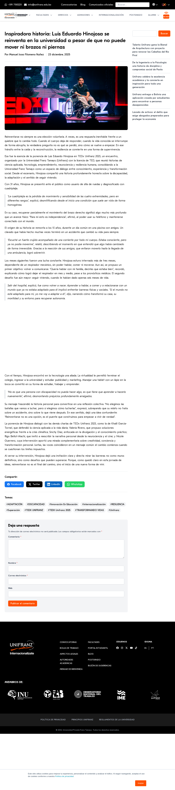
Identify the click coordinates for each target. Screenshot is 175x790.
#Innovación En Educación (63, 504)
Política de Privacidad (53, 719)
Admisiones (85, 15)
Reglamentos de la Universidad (117, 719)
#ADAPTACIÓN (14, 504)
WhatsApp (74, 484)
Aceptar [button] (141, 783)
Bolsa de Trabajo (69, 648)
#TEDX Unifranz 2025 (59, 510)
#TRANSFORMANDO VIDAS (89, 510)
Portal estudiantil (98, 648)
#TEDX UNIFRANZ (34, 510)
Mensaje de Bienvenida (71, 669)
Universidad (22, 15)
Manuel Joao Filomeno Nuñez (27, 54)
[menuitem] (145, 648)
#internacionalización (94, 504)
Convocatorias (69, 4)
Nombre (12, 563)
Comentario (14, 537)
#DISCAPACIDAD (36, 504)
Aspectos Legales (69, 654)
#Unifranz (114, 510)
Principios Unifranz (82, 719)
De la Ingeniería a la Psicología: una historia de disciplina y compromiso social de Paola (149, 66)
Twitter (34, 484)
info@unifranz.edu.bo (39, 4)
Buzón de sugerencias (99, 665)
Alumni (154, 15)
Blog (82, 4)
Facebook (14, 484)
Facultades (44, 15)
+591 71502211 (15, 4)
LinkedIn (53, 484)
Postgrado (135, 15)
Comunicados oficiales (101, 4)
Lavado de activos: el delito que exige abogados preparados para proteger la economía (150, 115)
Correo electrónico (18, 575)
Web (10, 588)
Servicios (65, 15)
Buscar (164, 33)
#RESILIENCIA (117, 504)
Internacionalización (111, 15)
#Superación (13, 510)
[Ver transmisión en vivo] (166, 15)
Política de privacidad (64, 776)
